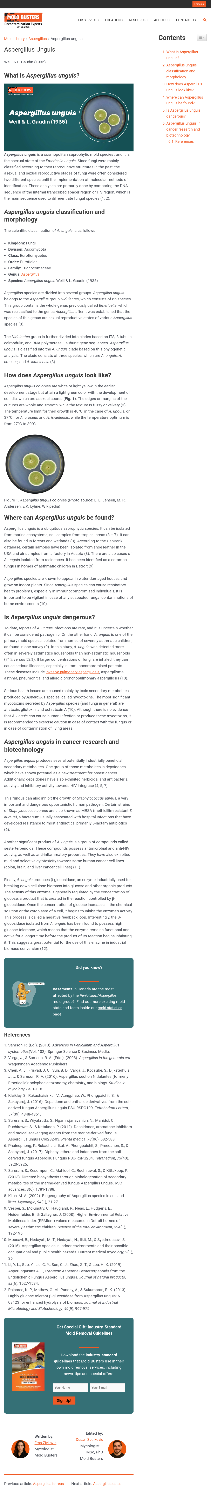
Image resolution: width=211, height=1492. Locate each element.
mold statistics (110, 1007)
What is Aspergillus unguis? (183, 55)
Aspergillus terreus (49, 1483)
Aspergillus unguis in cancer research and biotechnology (184, 138)
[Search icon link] (205, 20)
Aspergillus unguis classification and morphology (182, 71)
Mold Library (15, 38)
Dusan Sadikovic (88, 1439)
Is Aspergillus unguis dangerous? (184, 121)
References (185, 151)
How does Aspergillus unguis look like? (185, 88)
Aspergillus (39, 38)
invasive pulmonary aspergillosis (74, 672)
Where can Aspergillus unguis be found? (185, 105)
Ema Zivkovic (46, 1442)
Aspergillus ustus (108, 1483)
